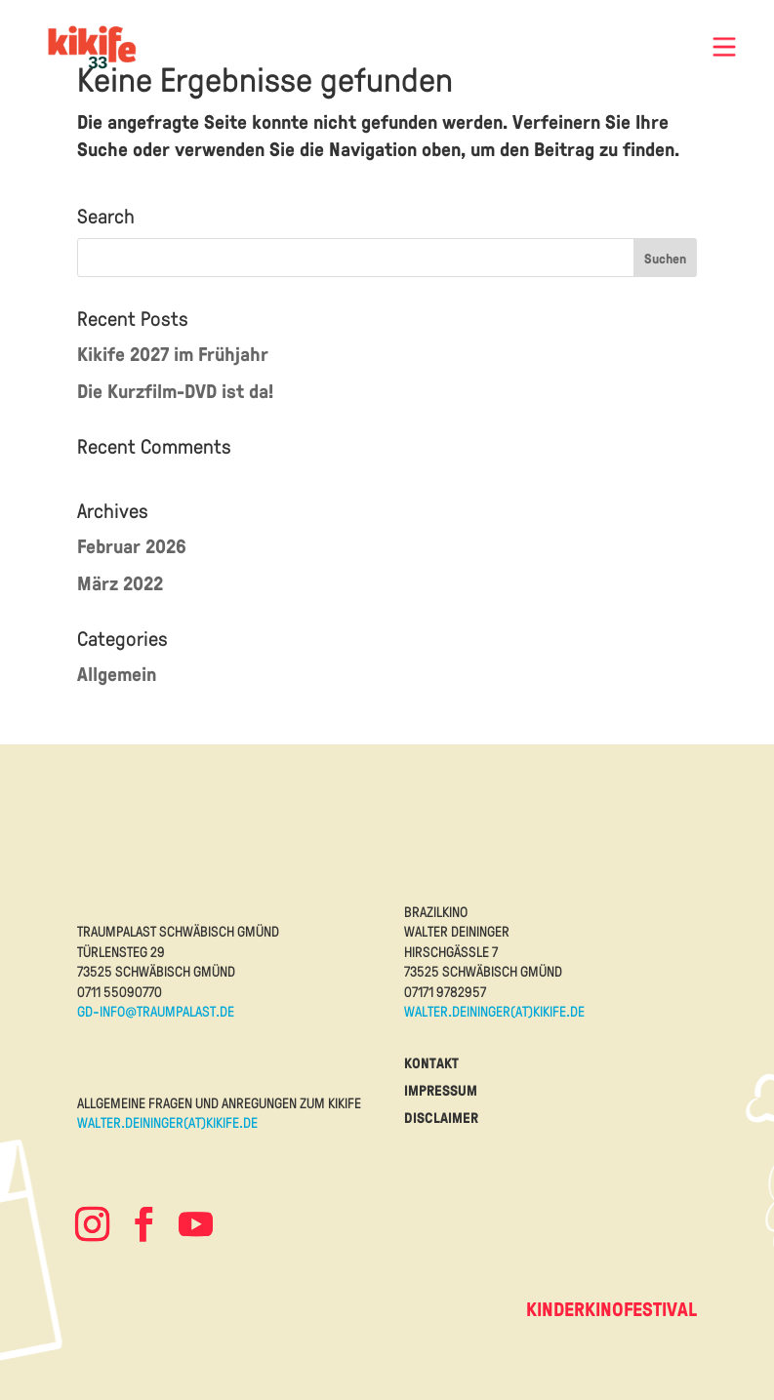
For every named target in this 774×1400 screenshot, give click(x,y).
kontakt (431, 1063)
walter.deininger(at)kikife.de (494, 1010)
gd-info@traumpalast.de (155, 1010)
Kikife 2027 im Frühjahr (172, 354)
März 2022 (120, 583)
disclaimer (441, 1117)
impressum (440, 1090)
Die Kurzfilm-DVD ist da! (175, 391)
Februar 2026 (131, 546)
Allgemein (116, 674)
